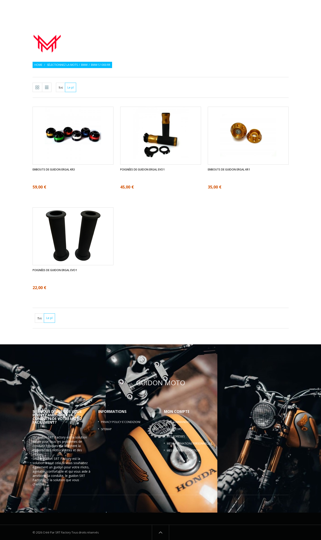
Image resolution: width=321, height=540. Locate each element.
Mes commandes (178, 422)
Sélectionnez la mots (62, 64)
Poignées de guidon (182, 34)
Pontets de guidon (267, 34)
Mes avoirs (174, 429)
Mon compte (176, 411)
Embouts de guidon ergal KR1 (229, 169)
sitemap (106, 429)
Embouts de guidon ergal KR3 (54, 169)
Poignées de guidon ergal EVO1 (142, 169)
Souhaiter (262, 6)
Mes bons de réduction (183, 450)
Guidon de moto (141, 34)
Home (38, 64)
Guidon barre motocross (266, 40)
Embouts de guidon (225, 34)
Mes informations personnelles (189, 443)
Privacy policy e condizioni (120, 422)
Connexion (282, 6)
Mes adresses (176, 436)
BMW (84, 64)
